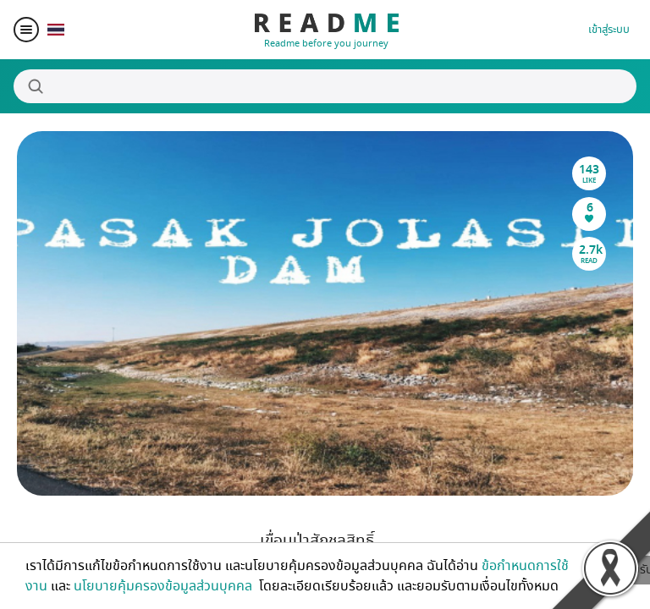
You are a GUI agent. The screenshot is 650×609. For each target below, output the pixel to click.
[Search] (325, 86)
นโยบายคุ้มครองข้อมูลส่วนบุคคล (165, 586)
